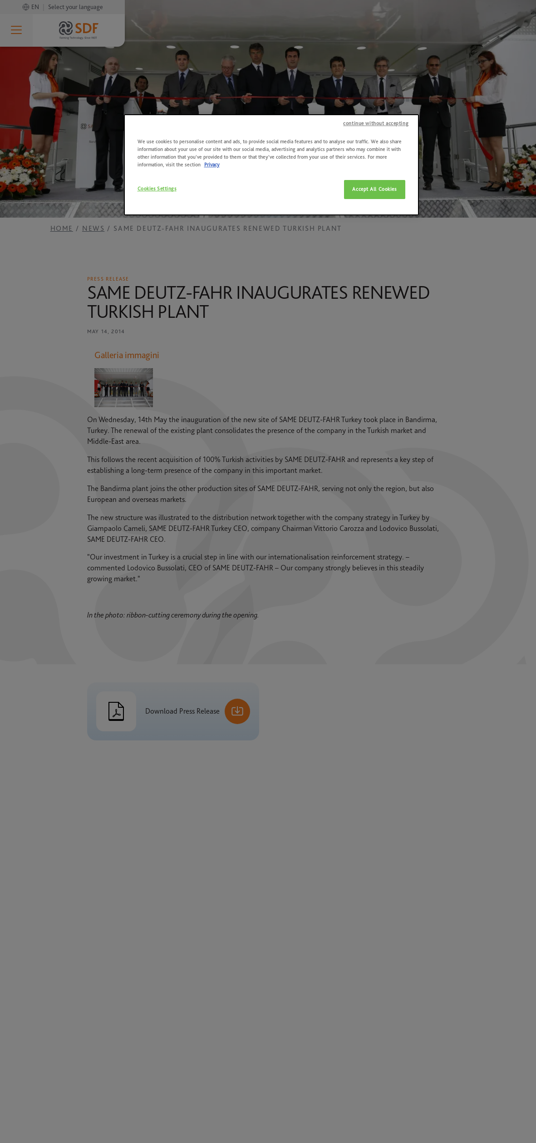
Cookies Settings (157, 189)
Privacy (212, 165)
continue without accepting (375, 123)
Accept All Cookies (374, 189)
